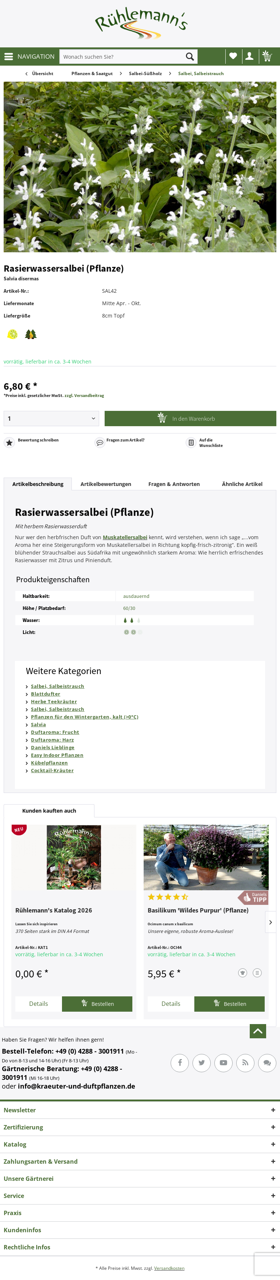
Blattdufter (46, 693)
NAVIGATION (29, 56)
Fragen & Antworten (174, 484)
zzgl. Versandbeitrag (84, 395)
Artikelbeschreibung (37, 484)
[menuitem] (29, 56)
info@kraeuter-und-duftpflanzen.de (76, 1086)
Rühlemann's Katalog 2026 (53, 910)
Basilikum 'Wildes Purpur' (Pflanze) (198, 910)
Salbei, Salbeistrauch (58, 686)
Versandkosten (169, 1268)
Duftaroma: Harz (52, 739)
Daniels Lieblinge (53, 747)
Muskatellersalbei (125, 537)
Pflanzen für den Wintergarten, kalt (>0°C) (84, 716)
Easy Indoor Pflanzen (57, 755)
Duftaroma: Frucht (55, 732)
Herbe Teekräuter (54, 701)
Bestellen (97, 1003)
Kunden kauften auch (49, 810)
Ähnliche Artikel (242, 484)
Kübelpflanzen (49, 762)
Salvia (38, 724)
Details (38, 1004)
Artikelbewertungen (106, 484)
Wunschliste (233, 55)
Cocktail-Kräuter (52, 770)
